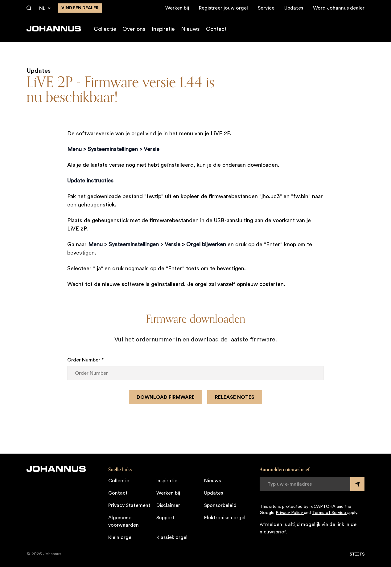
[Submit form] (357, 484)
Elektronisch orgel (224, 517)
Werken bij (177, 8)
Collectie (105, 29)
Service (266, 8)
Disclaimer (168, 505)
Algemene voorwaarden (123, 521)
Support (165, 517)
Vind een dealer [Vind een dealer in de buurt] (80, 8)
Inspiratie (163, 29)
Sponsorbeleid (220, 505)
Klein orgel (120, 537)
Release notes (234, 397)
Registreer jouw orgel (223, 8)
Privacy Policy (290, 513)
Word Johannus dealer (338, 8)
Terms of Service (329, 513)
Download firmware (166, 397)
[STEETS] (357, 554)
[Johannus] (54, 28)
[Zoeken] (29, 8)
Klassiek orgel (171, 537)
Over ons (134, 29)
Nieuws (190, 29)
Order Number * (85, 359)
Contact (216, 29)
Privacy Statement (129, 505)
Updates (293, 8)
